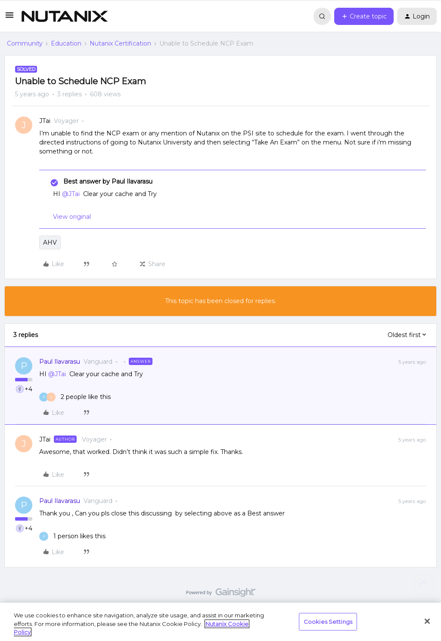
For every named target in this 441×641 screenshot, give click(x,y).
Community (25, 43)
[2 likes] (75, 397)
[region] (220, 622)
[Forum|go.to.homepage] (65, 16)
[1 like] (72, 536)
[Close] (427, 621)
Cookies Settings (328, 621)
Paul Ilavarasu (59, 361)
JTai (44, 121)
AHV (50, 242)
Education (66, 43)
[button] (9, 18)
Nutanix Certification (120, 43)
